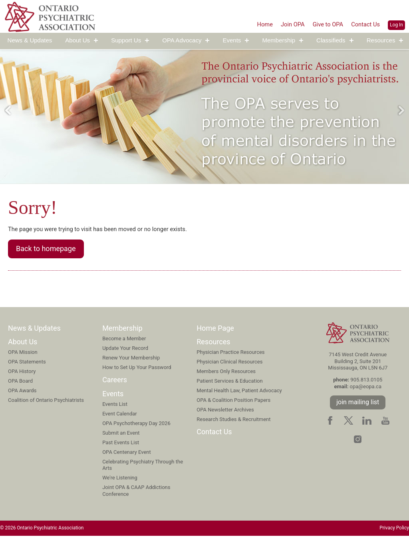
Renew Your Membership (131, 360)
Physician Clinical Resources (229, 364)
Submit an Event (120, 435)
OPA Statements (27, 364)
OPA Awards (22, 393)
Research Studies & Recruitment (233, 422)
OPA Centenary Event (126, 454)
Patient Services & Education (229, 383)
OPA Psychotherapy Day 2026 (136, 426)
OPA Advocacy (181, 40)
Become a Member (124, 341)
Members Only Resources (226, 374)
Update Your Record (125, 350)
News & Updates (30, 40)
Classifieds (330, 40)
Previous (8, 110)
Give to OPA (324, 24)
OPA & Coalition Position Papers (233, 402)
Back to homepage (46, 250)
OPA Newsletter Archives (225, 412)
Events (232, 40)
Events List (114, 407)
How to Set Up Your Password (136, 370)
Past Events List (120, 445)
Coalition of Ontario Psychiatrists (46, 402)
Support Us (126, 40)
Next (401, 110)
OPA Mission (23, 355)
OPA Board (20, 383)
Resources (381, 40)
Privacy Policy (394, 531)
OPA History (22, 374)
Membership (278, 40)
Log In (396, 25)
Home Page (215, 330)
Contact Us (364, 24)
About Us (77, 40)
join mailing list (357, 405)
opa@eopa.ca (365, 389)
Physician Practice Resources (230, 355)
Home (256, 24)
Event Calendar (119, 416)
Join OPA (286, 24)
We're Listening (119, 480)
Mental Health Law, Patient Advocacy (239, 393)
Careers (114, 382)
